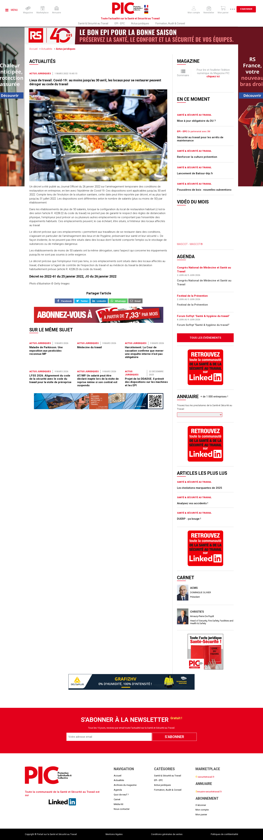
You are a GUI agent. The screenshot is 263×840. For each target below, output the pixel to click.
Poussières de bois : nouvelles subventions (204, 189)
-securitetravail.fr (204, 777)
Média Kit (118, 804)
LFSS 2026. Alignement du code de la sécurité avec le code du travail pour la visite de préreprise (50, 379)
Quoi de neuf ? (121, 794)
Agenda (118, 789)
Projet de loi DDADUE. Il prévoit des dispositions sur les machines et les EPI (146, 382)
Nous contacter (122, 809)
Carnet (117, 799)
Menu (11, 10)
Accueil (33, 48)
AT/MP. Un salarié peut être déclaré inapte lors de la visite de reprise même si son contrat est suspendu (98, 380)
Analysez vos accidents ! (192, 503)
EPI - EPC (120, 23)
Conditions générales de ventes (167, 834)
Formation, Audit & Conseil (170, 23)
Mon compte (202, 809)
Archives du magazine (125, 785)
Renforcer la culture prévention (197, 156)
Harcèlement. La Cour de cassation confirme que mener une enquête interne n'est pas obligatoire (144, 352)
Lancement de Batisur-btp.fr (195, 173)
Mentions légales (114, 834)
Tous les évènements (205, 337)
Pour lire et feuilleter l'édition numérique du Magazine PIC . (213, 73)
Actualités (46, 48)
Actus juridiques (140, 23)
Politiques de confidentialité (224, 834)
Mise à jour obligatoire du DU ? (196, 120)
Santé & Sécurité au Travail (93, 23)
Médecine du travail (89, 347)
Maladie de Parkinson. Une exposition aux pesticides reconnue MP (46, 351)
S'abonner (246, 9)
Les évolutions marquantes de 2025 (199, 487)
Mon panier (201, 814)
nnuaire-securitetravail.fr (208, 791)
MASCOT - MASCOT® (190, 244)
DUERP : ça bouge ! (189, 518)
